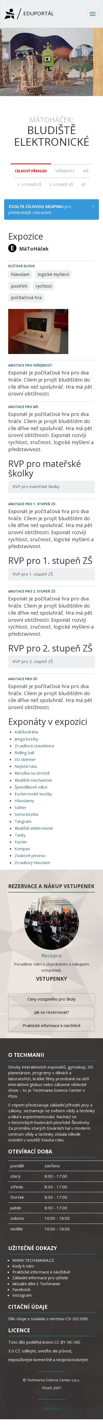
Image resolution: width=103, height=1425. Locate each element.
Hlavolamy (24, 800)
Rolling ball (24, 752)
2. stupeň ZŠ (61, 184)
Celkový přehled (31, 170)
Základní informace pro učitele (40, 1277)
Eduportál (29, 13)
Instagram (22, 1295)
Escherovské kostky (33, 793)
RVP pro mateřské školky (36, 486)
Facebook (21, 1289)
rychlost (44, 286)
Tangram (22, 821)
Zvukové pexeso (30, 855)
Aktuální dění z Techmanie (36, 1283)
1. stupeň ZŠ (29, 184)
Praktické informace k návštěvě (51, 1025)
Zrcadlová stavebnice (34, 745)
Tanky (20, 835)
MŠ (86, 170)
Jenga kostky (26, 739)
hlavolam (20, 274)
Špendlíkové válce (31, 787)
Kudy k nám (23, 1266)
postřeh (19, 286)
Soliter (20, 807)
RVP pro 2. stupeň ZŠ (33, 661)
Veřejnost (65, 170)
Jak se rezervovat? (51, 1012)
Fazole (20, 841)
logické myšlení (53, 274)
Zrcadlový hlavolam (32, 862)
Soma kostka (26, 814)
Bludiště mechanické (33, 780)
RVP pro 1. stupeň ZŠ (33, 574)
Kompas (22, 848)
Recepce (51, 955)
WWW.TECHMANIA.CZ (33, 1260)
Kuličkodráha (26, 731)
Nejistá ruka (25, 766)
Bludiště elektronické (33, 828)
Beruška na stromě (32, 773)
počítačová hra (26, 297)
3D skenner (25, 759)
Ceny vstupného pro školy (51, 999)
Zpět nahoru (52, 1408)
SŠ (83, 184)
